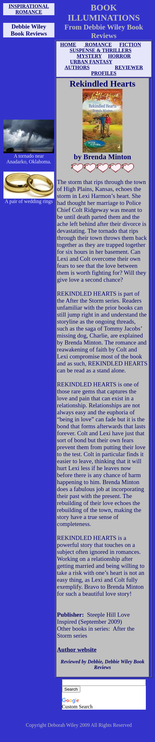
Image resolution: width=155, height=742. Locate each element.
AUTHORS (77, 67)
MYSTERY (89, 56)
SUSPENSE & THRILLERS (100, 50)
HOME (68, 44)
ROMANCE (98, 44)
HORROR (119, 56)
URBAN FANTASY (91, 61)
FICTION (130, 44)
